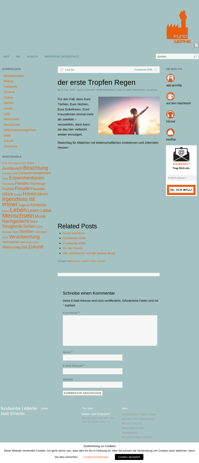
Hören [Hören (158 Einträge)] (30, 193)
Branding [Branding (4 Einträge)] (7, 173)
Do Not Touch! (73, 248)
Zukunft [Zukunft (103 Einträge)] (36, 246)
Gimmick (9, 92)
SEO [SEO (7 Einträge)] (39, 226)
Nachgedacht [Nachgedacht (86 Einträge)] (15, 221)
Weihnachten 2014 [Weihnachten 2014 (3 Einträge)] (29, 242)
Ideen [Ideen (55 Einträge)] (42, 194)
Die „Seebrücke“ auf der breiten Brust (89, 253)
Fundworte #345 (74, 238)
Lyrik (7, 113)
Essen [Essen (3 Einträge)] (5, 178)
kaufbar (171, 139)
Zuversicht (152, 90)
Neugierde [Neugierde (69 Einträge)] (12, 226)
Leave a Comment (86, 90)
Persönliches (12, 124)
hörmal (170, 121)
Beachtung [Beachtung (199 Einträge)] (35, 168)
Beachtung (75, 261)
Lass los (69, 69)
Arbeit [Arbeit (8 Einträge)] (30, 163)
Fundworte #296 (143, 69)
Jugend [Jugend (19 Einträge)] (24, 205)
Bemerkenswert (107, 90)
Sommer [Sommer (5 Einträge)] (7, 232)
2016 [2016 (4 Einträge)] (10, 163)
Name (67, 352)
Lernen (8, 108)
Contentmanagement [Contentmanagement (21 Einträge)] (34, 173)
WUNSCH (32, 56)
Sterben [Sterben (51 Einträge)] (26, 231)
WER (6, 56)
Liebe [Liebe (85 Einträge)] (45, 210)
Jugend (85, 261)
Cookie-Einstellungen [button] (96, 457)
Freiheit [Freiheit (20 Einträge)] (8, 189)
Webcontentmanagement (20, 130)
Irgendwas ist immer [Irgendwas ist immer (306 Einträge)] (18, 201)
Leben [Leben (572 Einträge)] (18, 209)
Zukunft (101, 261)
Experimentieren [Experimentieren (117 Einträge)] (26, 177)
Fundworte (10, 86)
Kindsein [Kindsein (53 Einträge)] (38, 205)
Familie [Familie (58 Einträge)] (22, 183)
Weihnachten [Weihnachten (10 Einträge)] (10, 242)
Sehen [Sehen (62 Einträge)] (29, 226)
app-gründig (174, 85)
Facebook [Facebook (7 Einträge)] (8, 183)
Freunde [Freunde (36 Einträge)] (38, 189)
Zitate (7, 135)
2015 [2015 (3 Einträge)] (4, 163)
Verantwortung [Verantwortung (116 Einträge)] (24, 236)
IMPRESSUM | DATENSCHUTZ (62, 56)
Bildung (8, 81)
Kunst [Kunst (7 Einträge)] (5, 211)
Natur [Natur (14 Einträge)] (34, 221)
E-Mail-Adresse (73, 365)
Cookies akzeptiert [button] (129, 457)
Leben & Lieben (124, 90)
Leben (93, 261)
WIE (18, 56)
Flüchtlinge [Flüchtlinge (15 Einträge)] (37, 183)
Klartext (8, 102)
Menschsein (139, 90)
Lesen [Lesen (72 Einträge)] (33, 210)
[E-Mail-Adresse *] (182, 178)
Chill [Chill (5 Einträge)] (15, 173)
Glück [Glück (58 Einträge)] (7, 194)
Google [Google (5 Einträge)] (18, 194)
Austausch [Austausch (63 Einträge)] (12, 168)
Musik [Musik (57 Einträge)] (40, 216)
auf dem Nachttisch (178, 103)
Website (68, 379)
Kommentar (71, 312)
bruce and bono (74, 233)
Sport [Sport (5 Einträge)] (15, 232)
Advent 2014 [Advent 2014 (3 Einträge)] (20, 163)
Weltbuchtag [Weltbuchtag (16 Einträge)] (11, 247)
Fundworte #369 (74, 243)
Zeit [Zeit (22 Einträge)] (24, 247)
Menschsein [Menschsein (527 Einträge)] (18, 215)
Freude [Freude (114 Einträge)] (22, 188)
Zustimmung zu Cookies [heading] (99, 446)
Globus (8, 97)
